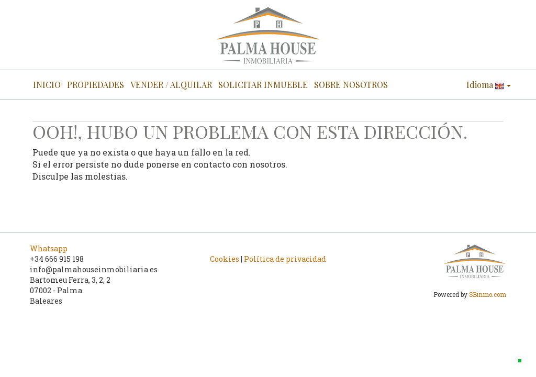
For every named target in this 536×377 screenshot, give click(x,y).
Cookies (224, 259)
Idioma (488, 84)
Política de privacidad (285, 259)
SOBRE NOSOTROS (351, 84)
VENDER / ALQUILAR (171, 84)
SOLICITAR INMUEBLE (263, 84)
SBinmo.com (487, 294)
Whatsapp (49, 248)
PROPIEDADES (95, 84)
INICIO (47, 84)
